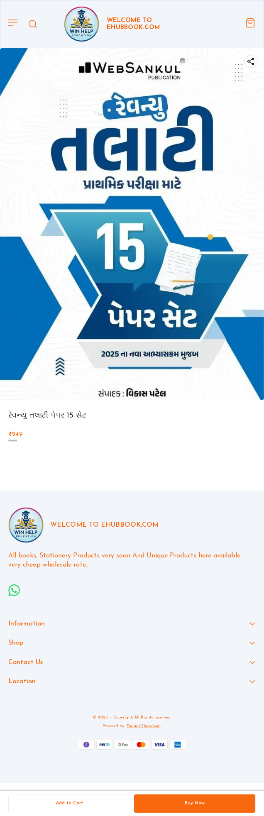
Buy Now (195, 803)
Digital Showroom (144, 726)
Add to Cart (69, 803)
